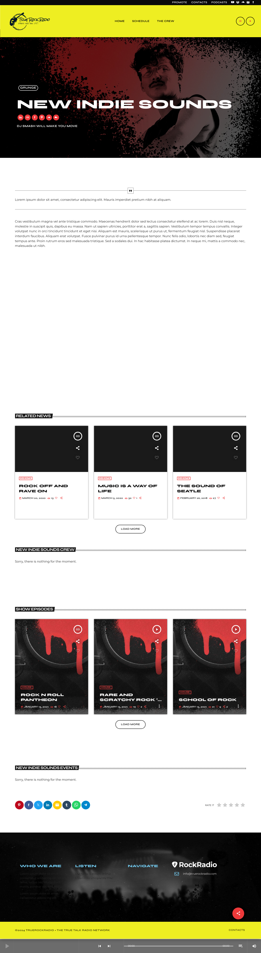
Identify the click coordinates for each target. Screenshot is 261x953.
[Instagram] (248, 2)
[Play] (250, 21)
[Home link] (30, 21)
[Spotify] (237, 2)
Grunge (28, 88)
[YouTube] (232, 2)
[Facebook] (253, 2)
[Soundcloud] (243, 2)
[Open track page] (120, 946)
